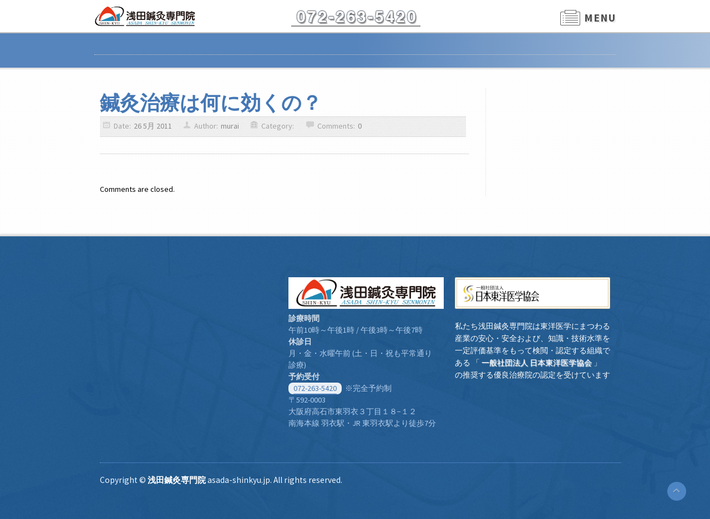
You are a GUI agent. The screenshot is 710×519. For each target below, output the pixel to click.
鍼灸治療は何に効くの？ (211, 102)
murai (230, 126)
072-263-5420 (315, 388)
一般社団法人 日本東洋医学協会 (536, 363)
